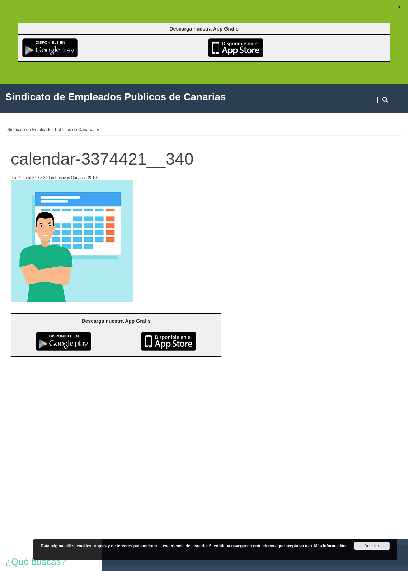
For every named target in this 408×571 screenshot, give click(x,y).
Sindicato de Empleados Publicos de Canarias (51, 129)
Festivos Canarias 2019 (76, 177)
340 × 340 (41, 177)
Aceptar (371, 545)
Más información (330, 546)
